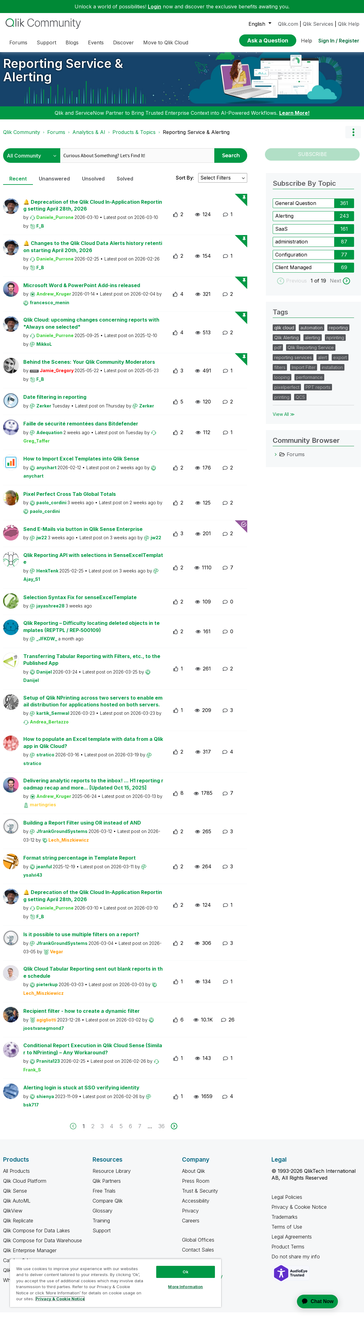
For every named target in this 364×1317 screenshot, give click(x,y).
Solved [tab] (125, 183)
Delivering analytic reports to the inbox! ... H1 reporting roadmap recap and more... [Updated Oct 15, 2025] (93, 788)
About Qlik (193, 1175)
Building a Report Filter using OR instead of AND (82, 827)
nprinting (335, 342)
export (340, 362)
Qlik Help (348, 24)
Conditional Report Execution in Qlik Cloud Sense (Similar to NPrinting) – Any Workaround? (92, 1053)
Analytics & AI (88, 137)
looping (282, 382)
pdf (277, 352)
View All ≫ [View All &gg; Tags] (284, 418)
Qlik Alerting (286, 342)
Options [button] (353, 137)
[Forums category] (276, 459)
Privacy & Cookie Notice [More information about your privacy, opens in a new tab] (60, 1298)
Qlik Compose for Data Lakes (36, 1235)
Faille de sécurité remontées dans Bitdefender (80, 428)
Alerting (284, 220)
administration (291, 246)
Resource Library (112, 1175)
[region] (115, 1283)
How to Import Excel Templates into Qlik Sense (81, 463)
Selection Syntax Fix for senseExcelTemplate (80, 602)
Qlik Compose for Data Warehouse (42, 1245)
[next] (174, 1131)
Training (101, 1225)
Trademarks (284, 1221)
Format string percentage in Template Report (79, 862)
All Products (16, 1175)
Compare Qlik (108, 1205)
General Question (295, 208)
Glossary (102, 1215)
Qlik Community (21, 137)
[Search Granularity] (31, 160)
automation (311, 332)
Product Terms (287, 1251)
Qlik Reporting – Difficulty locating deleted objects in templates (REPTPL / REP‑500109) (91, 631)
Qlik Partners (107, 1185)
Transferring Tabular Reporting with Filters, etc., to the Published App (91, 664)
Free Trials (104, 1195)
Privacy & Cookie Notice (299, 1211)
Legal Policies (286, 1202)
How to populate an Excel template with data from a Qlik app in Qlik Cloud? (93, 747)
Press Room (195, 1185)
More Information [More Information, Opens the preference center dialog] (185, 1286)
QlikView (12, 1215)
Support (102, 1235)
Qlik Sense (15, 1195)
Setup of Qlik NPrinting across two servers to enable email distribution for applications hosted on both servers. (92, 706)
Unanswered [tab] (54, 183)
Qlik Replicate (18, 1225)
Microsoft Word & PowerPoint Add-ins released (81, 290)
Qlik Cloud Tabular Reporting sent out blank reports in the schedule (93, 977)
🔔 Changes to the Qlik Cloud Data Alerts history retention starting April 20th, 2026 (92, 251)
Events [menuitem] (96, 42)
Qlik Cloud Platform (24, 1185)
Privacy (190, 1215)
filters (279, 372)
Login (154, 6)
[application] (313, 1301)
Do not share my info (296, 1261)
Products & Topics (134, 137)
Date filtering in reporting (54, 401)
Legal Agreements (291, 1241)
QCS (300, 401)
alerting (312, 342)
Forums (56, 137)
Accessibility (195, 1205)
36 (161, 1131)
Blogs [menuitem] (72, 42)
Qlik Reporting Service (311, 352)
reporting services (293, 362)
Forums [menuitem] (18, 42)
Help (306, 41)
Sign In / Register (338, 41)
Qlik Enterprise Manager (30, 1255)
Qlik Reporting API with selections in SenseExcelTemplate (93, 563)
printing (281, 401)
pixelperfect (286, 391)
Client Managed (293, 272)
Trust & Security (200, 1195)
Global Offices (198, 1244)
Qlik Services (318, 24)
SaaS (281, 233)
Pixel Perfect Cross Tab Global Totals (69, 499)
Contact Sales (198, 1254)
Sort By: (185, 182)
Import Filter (304, 372)
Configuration (291, 259)
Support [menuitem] (46, 42)
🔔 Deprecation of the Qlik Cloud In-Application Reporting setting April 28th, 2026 (92, 210)
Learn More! (294, 117)
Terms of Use (286, 1231)
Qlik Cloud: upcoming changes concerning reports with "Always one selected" (91, 328)
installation (332, 372)
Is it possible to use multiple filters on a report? (81, 939)
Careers (190, 1225)
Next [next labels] (335, 285)
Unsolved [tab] (93, 183)
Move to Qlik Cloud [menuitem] (165, 42)
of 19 (321, 285)
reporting (338, 332)
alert (322, 362)
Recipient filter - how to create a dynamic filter (81, 1015)
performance (309, 382)
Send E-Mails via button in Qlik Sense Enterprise (83, 534)
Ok (185, 1271)
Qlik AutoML (16, 1205)
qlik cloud (284, 332)
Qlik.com (288, 24)
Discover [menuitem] (123, 42)
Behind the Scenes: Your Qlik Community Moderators (89, 366)
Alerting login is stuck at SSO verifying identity (81, 1092)
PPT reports (318, 391)
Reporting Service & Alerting (63, 74)
